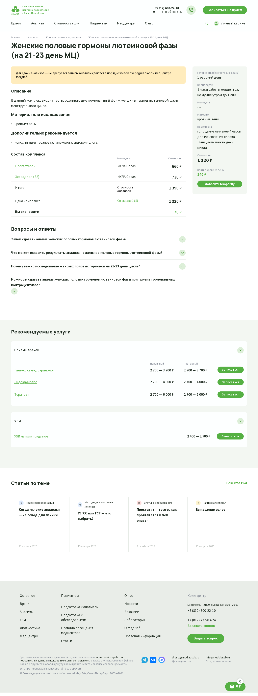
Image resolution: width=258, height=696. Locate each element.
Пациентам (103, 23)
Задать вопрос (200, 638)
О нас (155, 23)
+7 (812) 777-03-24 (197, 620)
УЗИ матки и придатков (31, 436)
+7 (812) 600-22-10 (162, 8)
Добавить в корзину (220, 189)
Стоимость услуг (70, 23)
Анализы (39, 23)
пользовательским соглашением (73, 660)
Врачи (16, 23)
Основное (28, 596)
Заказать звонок (196, 626)
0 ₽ (231, 684)
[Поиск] (205, 23)
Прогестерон (25, 166)
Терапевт (22, 395)
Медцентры (131, 23)
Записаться (223, 10)
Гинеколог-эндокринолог (34, 370)
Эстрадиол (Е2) (28, 177)
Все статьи (237, 483)
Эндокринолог (26, 382)
